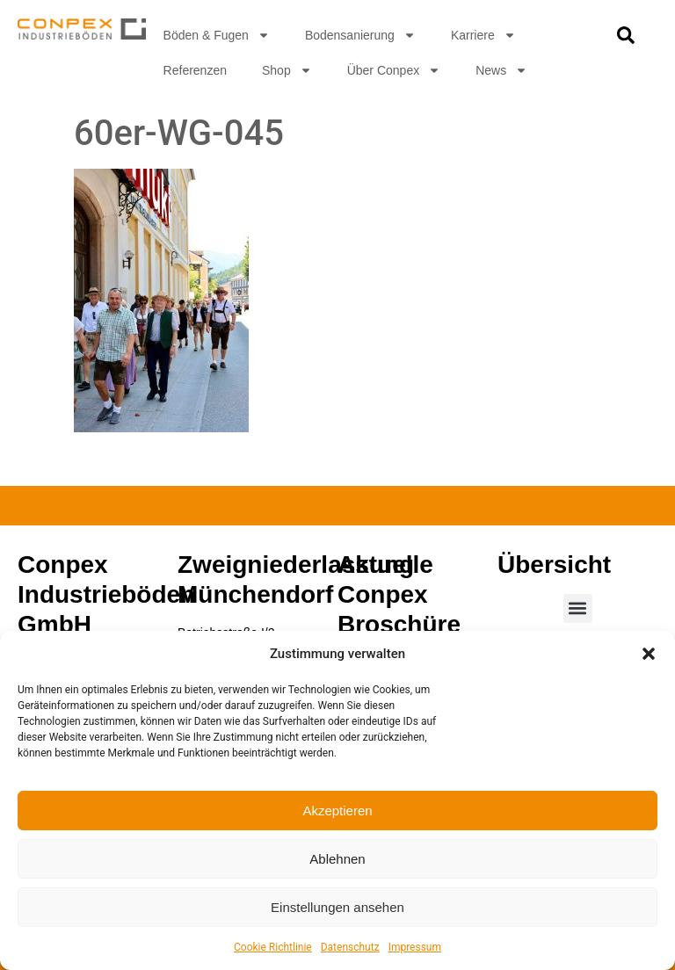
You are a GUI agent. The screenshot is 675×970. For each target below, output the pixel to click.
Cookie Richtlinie (273, 947)
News (501, 70)
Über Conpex (394, 70)
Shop (287, 70)
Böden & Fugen (216, 35)
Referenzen (195, 70)
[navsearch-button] (625, 39)
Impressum (414, 947)
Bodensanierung (360, 35)
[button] (648, 653)
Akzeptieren (337, 810)
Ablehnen (337, 858)
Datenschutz (350, 947)
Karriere (483, 35)
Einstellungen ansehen (337, 907)
